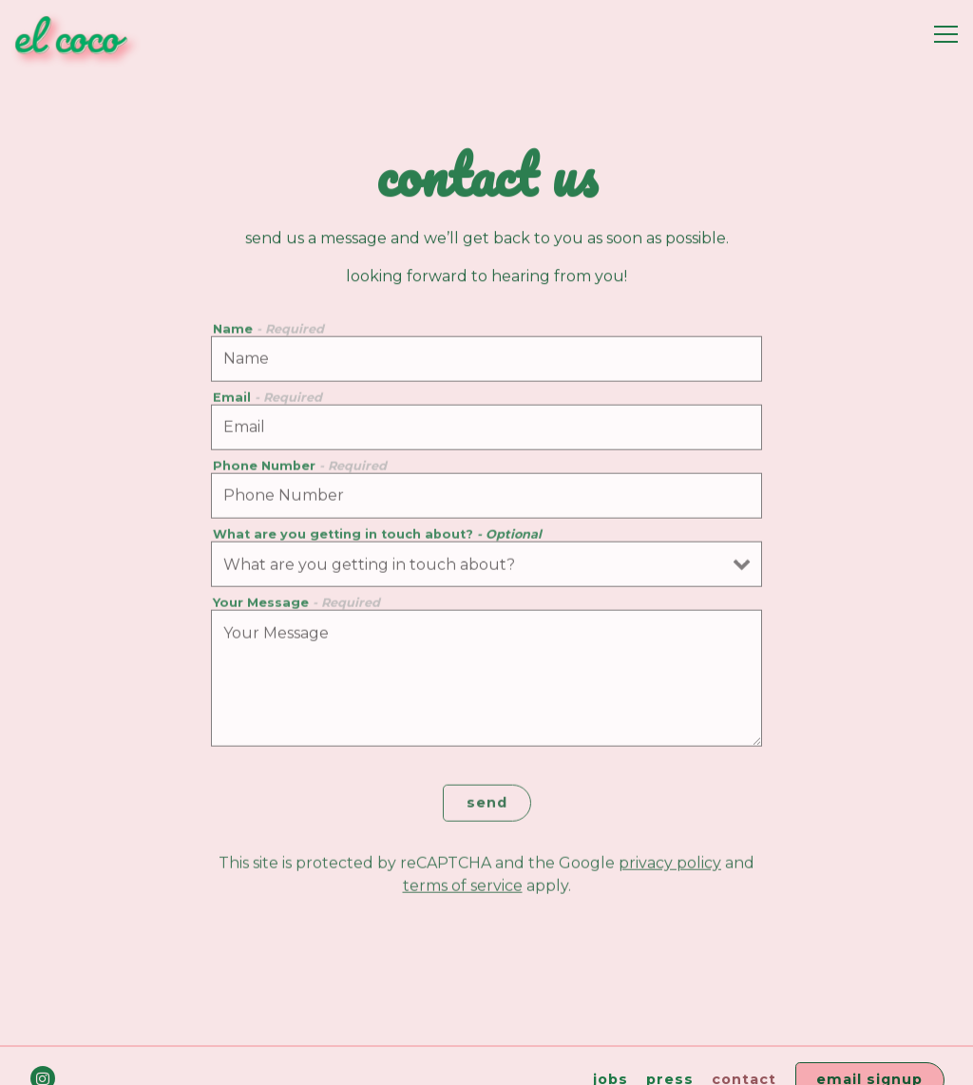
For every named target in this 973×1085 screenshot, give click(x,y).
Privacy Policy (670, 866)
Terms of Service (463, 889)
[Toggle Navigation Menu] (946, 34)
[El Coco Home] (80, 34)
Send (487, 804)
